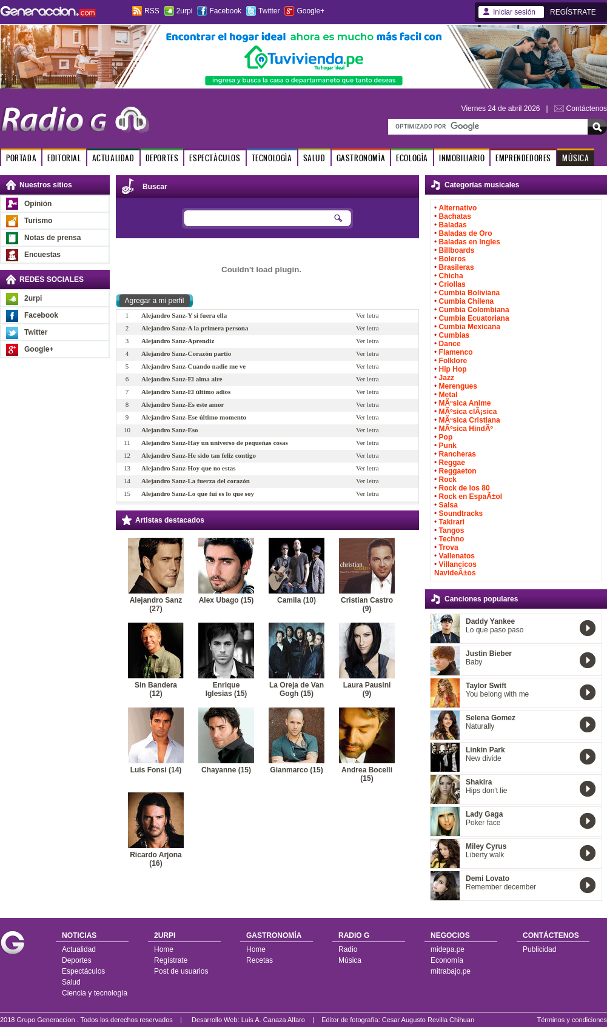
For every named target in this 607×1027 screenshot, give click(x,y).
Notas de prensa (52, 237)
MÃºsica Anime (465, 403)
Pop (446, 437)
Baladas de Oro (465, 233)
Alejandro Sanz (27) (156, 604)
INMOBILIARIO (462, 158)
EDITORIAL (64, 158)
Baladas (453, 225)
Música (349, 960)
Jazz (446, 377)
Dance (450, 344)
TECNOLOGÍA (272, 158)
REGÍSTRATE (573, 12)
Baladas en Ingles (469, 242)
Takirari (451, 522)
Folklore (453, 360)
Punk (448, 445)
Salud (71, 982)
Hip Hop (453, 369)
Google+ (310, 11)
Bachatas (455, 216)
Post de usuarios (181, 971)
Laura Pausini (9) (367, 689)
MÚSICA (575, 158)
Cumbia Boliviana (469, 293)
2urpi (184, 11)
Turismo (38, 220)
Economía (447, 960)
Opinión (38, 203)
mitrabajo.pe (451, 971)
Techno (451, 539)
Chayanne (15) (226, 770)
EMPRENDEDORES (523, 158)
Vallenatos (457, 556)
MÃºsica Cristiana (469, 420)
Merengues (458, 386)
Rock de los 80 (464, 488)
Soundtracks (461, 513)
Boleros (452, 259)
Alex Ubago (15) (226, 600)
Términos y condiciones (572, 1019)
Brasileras (456, 267)
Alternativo (458, 208)
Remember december (501, 887)
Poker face (483, 822)
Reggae (452, 462)
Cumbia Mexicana (469, 327)
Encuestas (42, 254)
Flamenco (456, 352)
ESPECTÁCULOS (214, 158)
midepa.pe (447, 949)
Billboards (457, 250)
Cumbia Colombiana (474, 310)
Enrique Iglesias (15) (226, 689)
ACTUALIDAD (113, 158)
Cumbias (454, 335)
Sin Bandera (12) (156, 689)
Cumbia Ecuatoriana (474, 318)
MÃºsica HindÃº (466, 428)
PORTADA (21, 158)
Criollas (452, 284)
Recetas (259, 960)
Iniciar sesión (514, 12)
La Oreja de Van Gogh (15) (296, 689)
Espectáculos (83, 971)
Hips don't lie (486, 790)
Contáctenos (586, 108)
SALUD (314, 158)
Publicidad (539, 949)
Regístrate (170, 960)
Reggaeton (458, 471)
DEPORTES (162, 158)
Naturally (480, 726)
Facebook (225, 11)
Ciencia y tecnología (94, 993)
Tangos (451, 530)
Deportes (77, 960)
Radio (347, 949)
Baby (474, 662)
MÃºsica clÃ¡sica (468, 411)
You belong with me (497, 694)
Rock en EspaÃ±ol (471, 496)
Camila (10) (296, 600)
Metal (448, 394)
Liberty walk (485, 855)
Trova (448, 547)
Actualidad (79, 949)
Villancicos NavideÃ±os (455, 568)
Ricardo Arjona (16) (156, 859)
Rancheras (457, 454)
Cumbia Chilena (466, 301)
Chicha (451, 276)
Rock (448, 479)
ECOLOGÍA (412, 158)
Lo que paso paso (494, 630)
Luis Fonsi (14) (156, 770)
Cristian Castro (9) (367, 604)
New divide (483, 758)
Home (163, 949)
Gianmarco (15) (296, 770)
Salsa (448, 505)
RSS (151, 11)
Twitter (269, 11)
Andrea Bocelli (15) (366, 774)
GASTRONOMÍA (361, 158)
